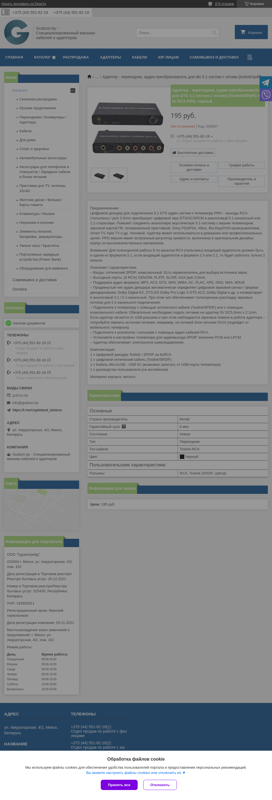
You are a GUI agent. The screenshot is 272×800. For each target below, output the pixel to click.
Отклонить (160, 785)
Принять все (119, 785)
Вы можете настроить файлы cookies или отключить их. (134, 773)
